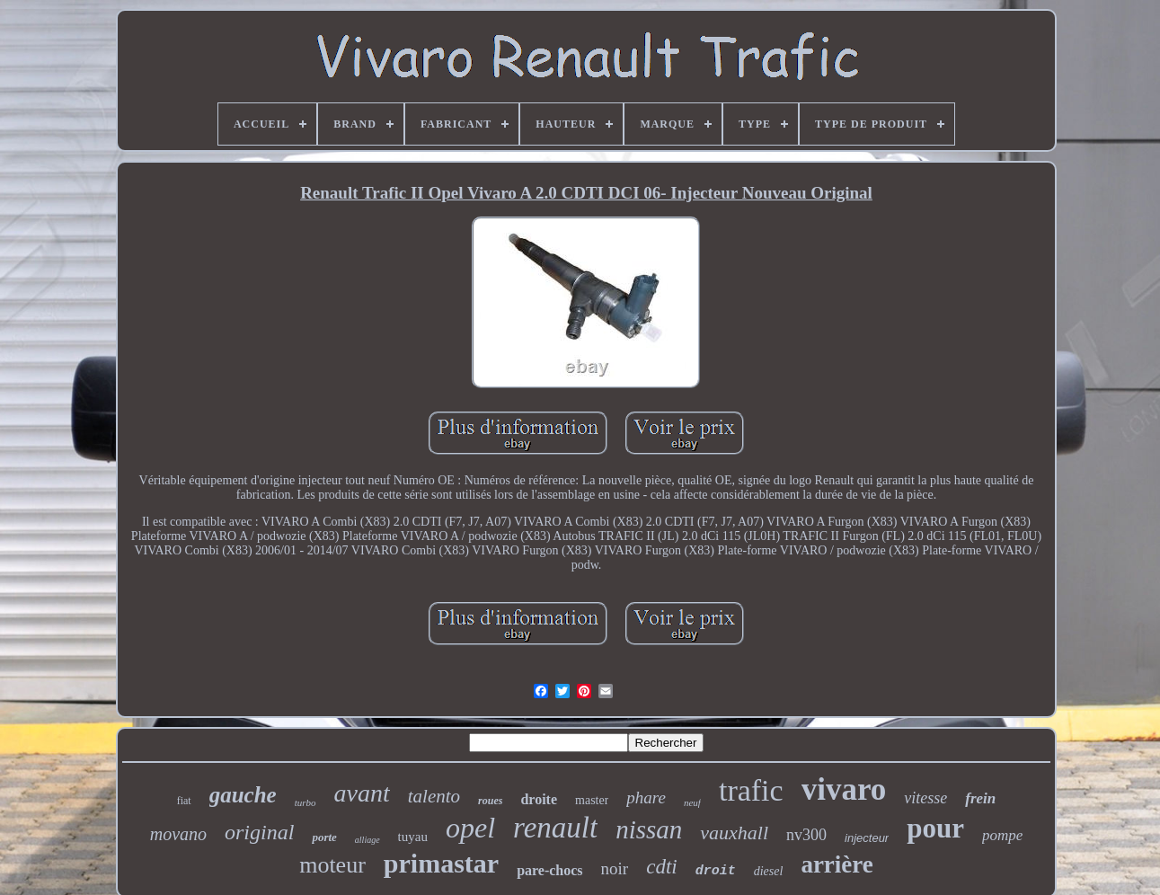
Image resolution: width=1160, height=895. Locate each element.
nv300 (806, 835)
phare (646, 797)
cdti (661, 866)
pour (935, 828)
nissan (648, 829)
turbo (305, 802)
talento (434, 796)
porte (324, 837)
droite (538, 799)
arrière (836, 864)
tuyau (413, 836)
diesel (769, 871)
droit (715, 871)
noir (615, 868)
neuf (692, 802)
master (591, 800)
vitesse (925, 798)
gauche (243, 795)
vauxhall (734, 832)
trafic (751, 790)
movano (178, 834)
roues (490, 800)
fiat (184, 800)
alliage (367, 840)
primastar (441, 863)
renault (555, 827)
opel (470, 827)
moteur (332, 865)
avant (362, 793)
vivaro (844, 789)
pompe (1002, 835)
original (259, 832)
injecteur (867, 838)
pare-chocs (549, 870)
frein (980, 798)
